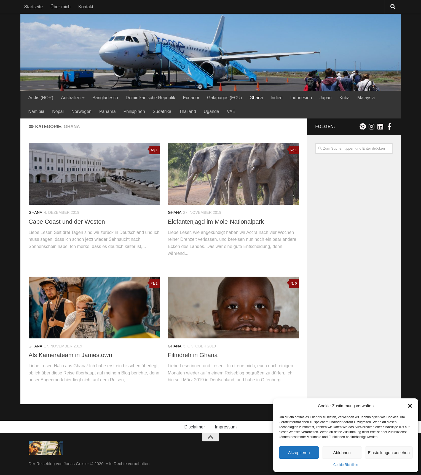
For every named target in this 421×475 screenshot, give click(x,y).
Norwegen (81, 111)
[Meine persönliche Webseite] (363, 126)
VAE (231, 111)
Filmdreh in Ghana (193, 355)
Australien (71, 97)
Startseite (33, 6)
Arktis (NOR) (40, 97)
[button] (410, 406)
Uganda (211, 111)
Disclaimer (194, 427)
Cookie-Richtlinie (345, 465)
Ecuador (191, 97)
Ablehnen (341, 452)
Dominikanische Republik (150, 97)
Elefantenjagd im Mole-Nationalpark (216, 221)
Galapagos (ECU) (224, 97)
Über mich (60, 6)
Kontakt (85, 6)
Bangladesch (105, 97)
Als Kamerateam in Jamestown (70, 355)
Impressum (226, 427)
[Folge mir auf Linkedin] (380, 126)
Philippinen (134, 111)
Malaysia (366, 97)
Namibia (36, 111)
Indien (276, 97)
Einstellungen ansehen (389, 452)
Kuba (344, 97)
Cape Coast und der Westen (67, 221)
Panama (107, 111)
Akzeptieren (299, 452)
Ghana (256, 97)
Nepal (58, 111)
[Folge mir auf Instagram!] (371, 126)
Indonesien (301, 97)
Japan (326, 97)
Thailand (187, 111)
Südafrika (162, 111)
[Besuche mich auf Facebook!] (389, 126)
